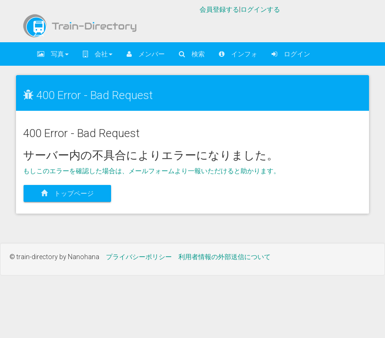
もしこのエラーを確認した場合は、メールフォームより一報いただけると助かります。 (151, 171)
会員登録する (219, 9)
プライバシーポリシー (139, 257)
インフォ (238, 54)
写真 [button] (53, 54)
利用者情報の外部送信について (224, 257)
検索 (192, 54)
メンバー (146, 54)
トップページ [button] (70, 193)
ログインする (260, 9)
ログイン (291, 54)
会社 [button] (97, 54)
